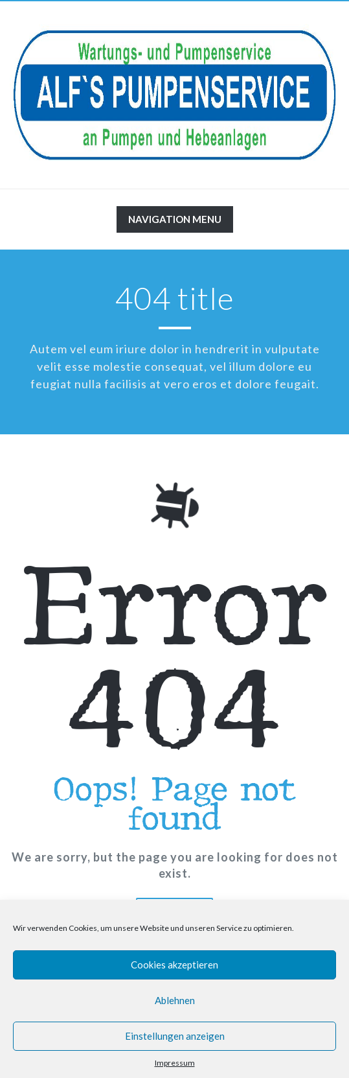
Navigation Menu (174, 222)
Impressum (175, 1063)
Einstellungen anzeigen (175, 1036)
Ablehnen (175, 1000)
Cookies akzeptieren (174, 964)
